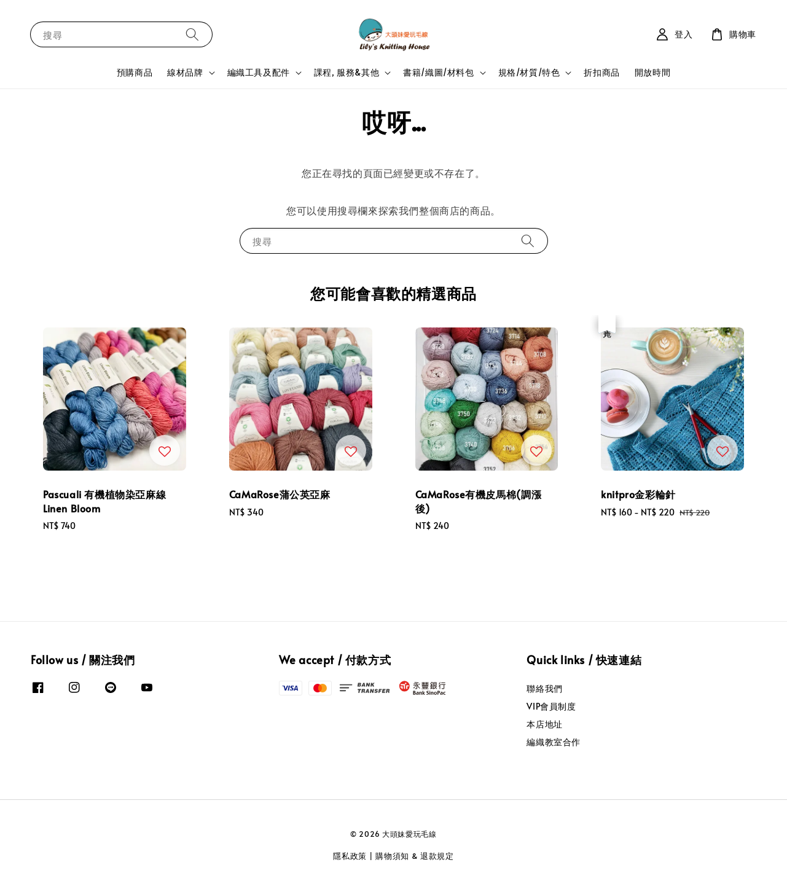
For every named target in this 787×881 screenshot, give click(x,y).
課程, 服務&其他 (346, 72)
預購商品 (134, 72)
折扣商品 (601, 72)
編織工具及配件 (258, 72)
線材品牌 (185, 72)
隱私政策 (350, 855)
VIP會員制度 (551, 706)
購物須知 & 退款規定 (414, 855)
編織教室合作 (554, 742)
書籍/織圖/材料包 (438, 72)
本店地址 (544, 724)
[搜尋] (192, 34)
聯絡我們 (544, 688)
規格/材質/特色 (529, 72)
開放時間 (652, 72)
